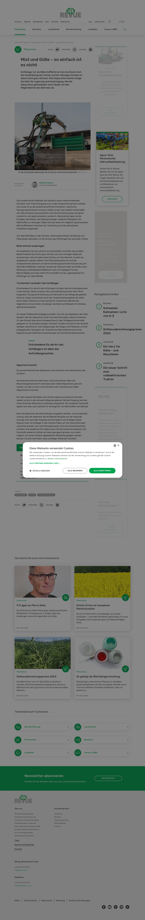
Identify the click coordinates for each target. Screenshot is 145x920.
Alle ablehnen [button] (75, 470)
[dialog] (72, 460)
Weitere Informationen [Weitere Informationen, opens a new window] (57, 458)
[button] (72, 463)
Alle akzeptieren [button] (102, 470)
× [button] (118, 445)
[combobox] (115, 445)
